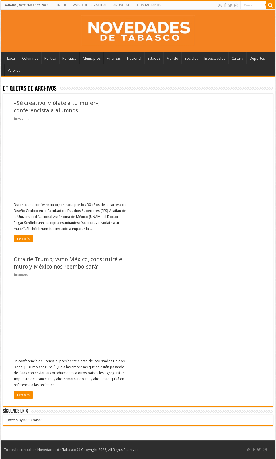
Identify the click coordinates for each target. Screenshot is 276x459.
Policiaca (69, 58)
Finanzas (114, 58)
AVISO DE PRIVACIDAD (90, 5)
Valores (14, 70)
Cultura (237, 58)
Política (50, 58)
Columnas (30, 58)
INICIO (62, 5)
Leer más (23, 239)
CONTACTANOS (149, 5)
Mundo (172, 58)
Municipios (92, 58)
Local (11, 58)
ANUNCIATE (122, 5)
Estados (154, 58)
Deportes (257, 58)
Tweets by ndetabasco (24, 420)
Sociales (191, 58)
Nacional (134, 58)
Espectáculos (214, 58)
